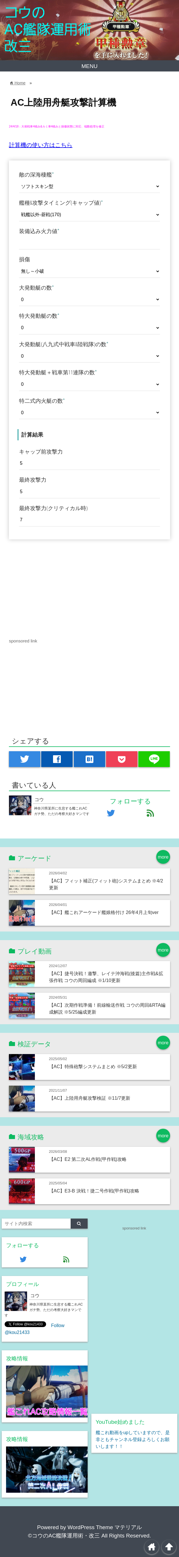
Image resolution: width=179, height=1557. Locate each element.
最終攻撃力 (32, 479)
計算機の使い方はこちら (40, 145)
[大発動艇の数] (89, 299)
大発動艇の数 (36, 287)
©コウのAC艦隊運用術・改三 (64, 1536)
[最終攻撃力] (89, 491)
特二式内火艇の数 (42, 400)
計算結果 (32, 434)
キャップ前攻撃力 (41, 451)
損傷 (24, 259)
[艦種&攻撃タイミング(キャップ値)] (89, 214)
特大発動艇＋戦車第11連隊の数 (58, 372)
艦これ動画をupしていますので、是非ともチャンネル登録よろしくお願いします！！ (133, 1439)
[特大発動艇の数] (89, 328)
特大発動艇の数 (39, 315)
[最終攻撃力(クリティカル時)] (89, 520)
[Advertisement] (58, 580)
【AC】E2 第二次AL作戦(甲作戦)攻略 (88, 1159)
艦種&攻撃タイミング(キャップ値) (61, 202)
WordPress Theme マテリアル (104, 1527)
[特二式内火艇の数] (89, 412)
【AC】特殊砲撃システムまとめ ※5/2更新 (93, 1066)
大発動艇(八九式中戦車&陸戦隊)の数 (63, 344)
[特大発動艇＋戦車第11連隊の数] (89, 384)
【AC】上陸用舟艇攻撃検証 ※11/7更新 (90, 1098)
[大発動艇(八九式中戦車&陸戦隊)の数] (89, 356)
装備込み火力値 (39, 231)
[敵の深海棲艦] (89, 186)
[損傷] (89, 271)
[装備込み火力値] (89, 243)
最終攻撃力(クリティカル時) (53, 508)
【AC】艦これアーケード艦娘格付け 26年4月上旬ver (104, 912)
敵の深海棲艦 (36, 174)
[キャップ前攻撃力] (89, 463)
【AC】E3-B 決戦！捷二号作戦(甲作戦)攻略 (94, 1190)
